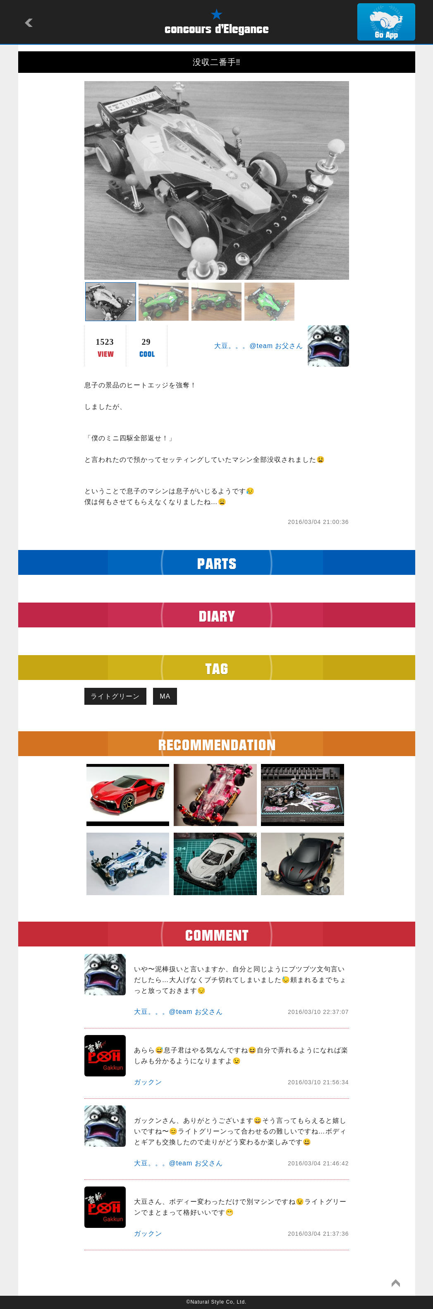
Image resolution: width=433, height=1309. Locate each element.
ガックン (148, 1082)
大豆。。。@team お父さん (258, 345)
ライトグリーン (115, 696)
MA (165, 696)
